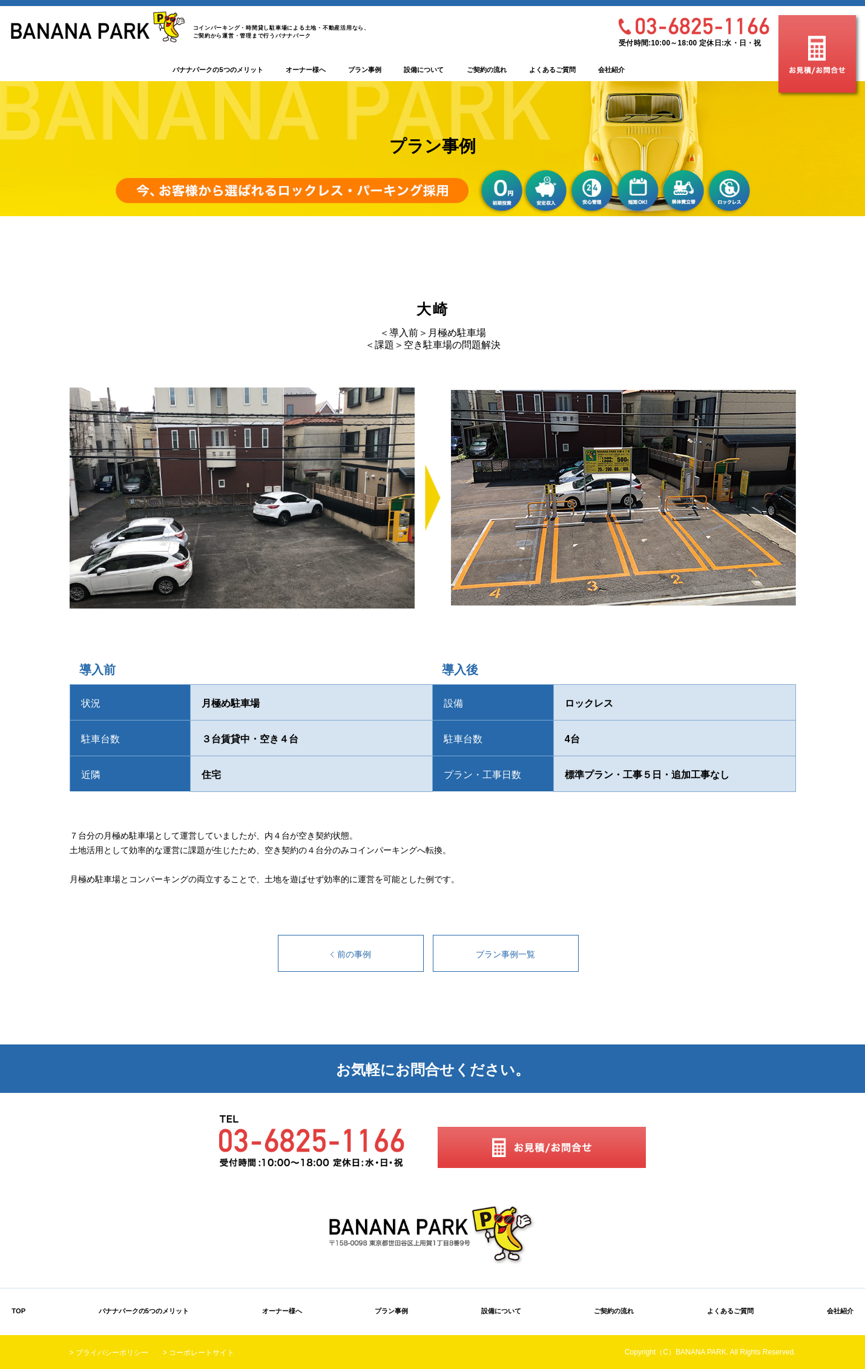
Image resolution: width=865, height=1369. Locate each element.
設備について (424, 69)
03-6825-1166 (694, 26)
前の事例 (354, 954)
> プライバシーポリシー (109, 1352)
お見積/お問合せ (817, 54)
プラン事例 (364, 69)
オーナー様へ (306, 69)
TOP (18, 1311)
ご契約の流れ (487, 69)
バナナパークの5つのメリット (218, 69)
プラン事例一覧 (505, 954)
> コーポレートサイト (198, 1352)
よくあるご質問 (552, 69)
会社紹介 (611, 69)
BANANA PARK (98, 27)
